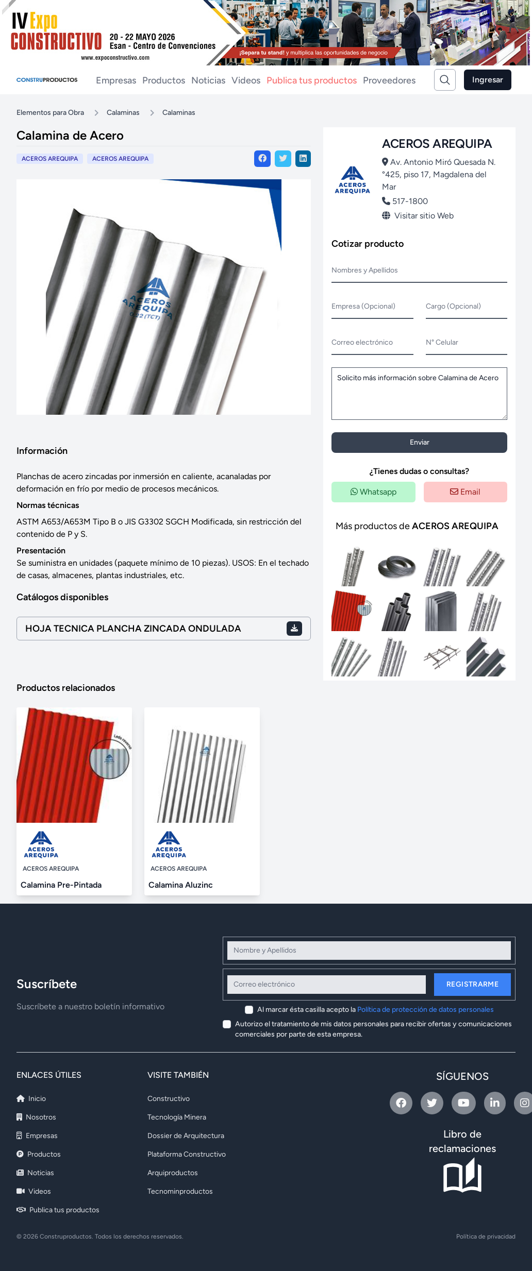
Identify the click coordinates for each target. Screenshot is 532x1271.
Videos (245, 80)
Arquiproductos (172, 1172)
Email (465, 492)
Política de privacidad (486, 1236)
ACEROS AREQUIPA (120, 158)
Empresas (116, 80)
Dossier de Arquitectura (185, 1135)
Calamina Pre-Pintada (61, 885)
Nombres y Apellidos (364, 270)
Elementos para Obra (50, 112)
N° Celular (442, 342)
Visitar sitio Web (418, 216)
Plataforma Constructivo (186, 1154)
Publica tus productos (312, 80)
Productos (163, 80)
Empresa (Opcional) (363, 306)
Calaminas (123, 112)
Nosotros (36, 1117)
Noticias (208, 80)
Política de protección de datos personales (425, 1009)
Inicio (31, 1098)
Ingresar (487, 79)
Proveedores (389, 80)
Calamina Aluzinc (180, 885)
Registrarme (472, 984)
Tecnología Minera (176, 1117)
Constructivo (168, 1098)
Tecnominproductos (180, 1191)
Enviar (419, 442)
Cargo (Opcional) (453, 306)
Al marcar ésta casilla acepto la (375, 1009)
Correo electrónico (362, 342)
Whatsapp (373, 492)
